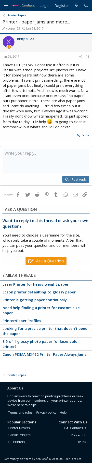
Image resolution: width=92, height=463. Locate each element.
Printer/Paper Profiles (21, 320)
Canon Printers (19, 434)
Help (63, 412)
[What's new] (76, 5)
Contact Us (75, 428)
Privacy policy (46, 412)
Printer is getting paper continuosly (34, 299)
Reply (85, 135)
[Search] (86, 5)
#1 (87, 56)
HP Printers (16, 442)
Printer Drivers (19, 428)
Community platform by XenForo (42, 459)
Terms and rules (20, 412)
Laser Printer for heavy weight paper (35, 284)
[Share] (81, 57)
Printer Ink (78, 435)
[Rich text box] (46, 161)
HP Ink (81, 442)
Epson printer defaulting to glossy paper (39, 292)
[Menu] (6, 5)
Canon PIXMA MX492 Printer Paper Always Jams (44, 354)
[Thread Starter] (9, 47)
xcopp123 (13, 28)
